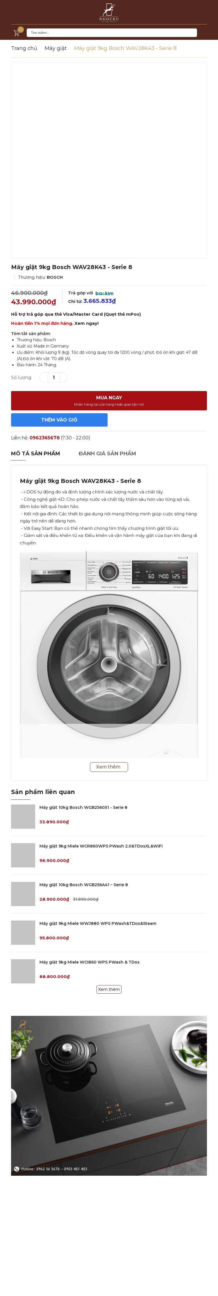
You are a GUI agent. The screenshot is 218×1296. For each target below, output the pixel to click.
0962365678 (45, 438)
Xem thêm (109, 989)
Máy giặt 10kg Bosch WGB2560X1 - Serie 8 (83, 807)
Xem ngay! (86, 323)
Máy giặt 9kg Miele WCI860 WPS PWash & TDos (89, 962)
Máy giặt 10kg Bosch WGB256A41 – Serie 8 (83, 884)
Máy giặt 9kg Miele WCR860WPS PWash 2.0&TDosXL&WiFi (101, 846)
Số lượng (21, 377)
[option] (109, 160)
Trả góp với (90, 292)
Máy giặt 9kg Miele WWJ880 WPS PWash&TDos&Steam (97, 923)
